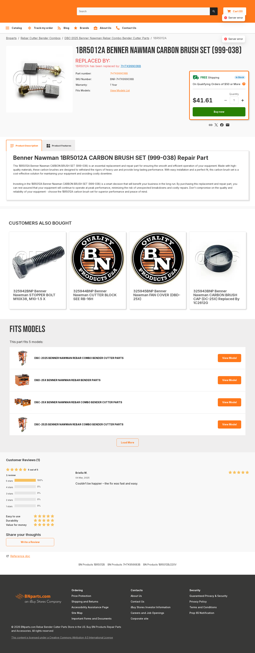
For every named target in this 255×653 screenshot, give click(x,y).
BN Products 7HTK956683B (124, 564)
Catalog (13, 28)
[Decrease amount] (225, 100)
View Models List (120, 90)
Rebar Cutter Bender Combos (41, 38)
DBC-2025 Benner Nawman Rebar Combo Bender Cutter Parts (106, 38)
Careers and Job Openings (147, 612)
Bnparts (11, 38)
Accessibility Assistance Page (90, 607)
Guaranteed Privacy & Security (208, 595)
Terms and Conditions (203, 607)
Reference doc (20, 556)
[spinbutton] (234, 100)
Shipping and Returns (85, 601)
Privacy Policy (198, 601)
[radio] (8, 470)
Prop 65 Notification (201, 612)
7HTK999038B (131, 66)
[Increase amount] (242, 100)
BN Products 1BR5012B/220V (160, 564)
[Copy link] (210, 125)
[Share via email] (227, 125)
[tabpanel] (127, 174)
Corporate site (139, 618)
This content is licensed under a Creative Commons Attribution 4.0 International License (62, 637)
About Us (136, 595)
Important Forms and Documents (92, 618)
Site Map (77, 612)
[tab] (24, 146)
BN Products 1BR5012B (92, 564)
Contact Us (137, 601)
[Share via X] (216, 125)
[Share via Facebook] (222, 125)
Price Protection (81, 595)
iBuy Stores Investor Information (151, 607)
